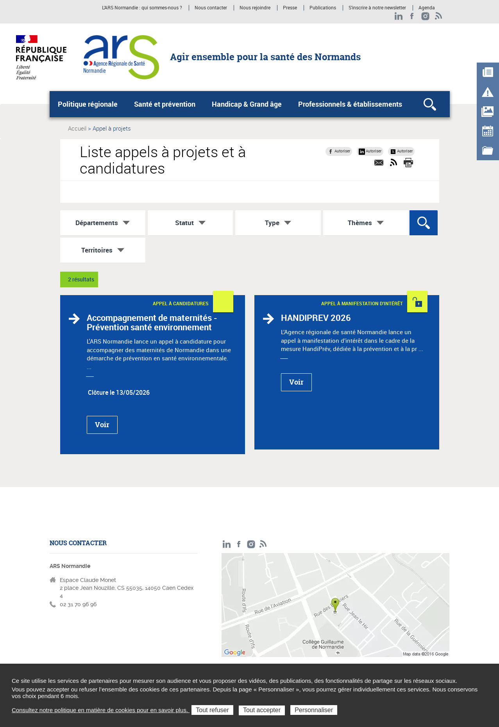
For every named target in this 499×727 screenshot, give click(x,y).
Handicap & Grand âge (247, 104)
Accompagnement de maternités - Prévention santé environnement (152, 322)
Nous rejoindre (255, 8)
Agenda (427, 8)
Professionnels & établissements (350, 104)
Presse (290, 8)
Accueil (77, 128)
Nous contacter (211, 8)
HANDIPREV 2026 (316, 317)
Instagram (425, 16)
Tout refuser (212, 710)
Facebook (412, 16)
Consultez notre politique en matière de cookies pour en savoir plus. (101, 710)
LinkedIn (398, 16)
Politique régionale (88, 104)
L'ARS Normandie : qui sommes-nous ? (142, 8)
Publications (322, 8)
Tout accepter (262, 710)
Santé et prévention (164, 104)
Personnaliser (314, 710)
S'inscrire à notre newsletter (377, 8)
